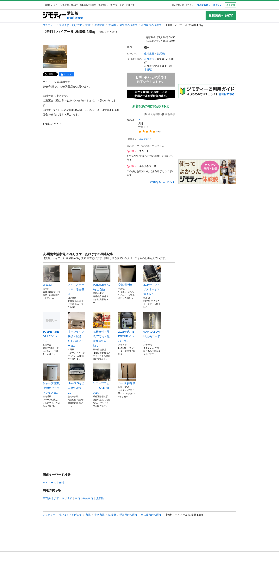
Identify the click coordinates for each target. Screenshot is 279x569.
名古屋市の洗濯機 (151, 25)
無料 (61, 482)
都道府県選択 (75, 18)
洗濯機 (112, 25)
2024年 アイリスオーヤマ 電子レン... (152, 280)
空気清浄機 (127, 275)
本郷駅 (148, 69)
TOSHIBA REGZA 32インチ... (51, 327)
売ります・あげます (70, 25)
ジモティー (49, 25)
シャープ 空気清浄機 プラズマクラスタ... (51, 378)
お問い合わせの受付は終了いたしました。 (150, 79)
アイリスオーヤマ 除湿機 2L (76, 280)
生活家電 (99, 25)
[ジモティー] (54, 15)
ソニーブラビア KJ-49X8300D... (101, 378)
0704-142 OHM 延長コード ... (152, 327)
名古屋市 (149, 59)
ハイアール (49, 482)
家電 (87, 25)
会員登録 (230, 5)
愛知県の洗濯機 (128, 25)
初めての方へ (203, 5)
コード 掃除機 (127, 374)
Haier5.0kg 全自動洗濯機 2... (76, 378)
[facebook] (66, 74)
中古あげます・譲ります (57, 498)
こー (140, 120)
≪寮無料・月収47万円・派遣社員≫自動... (101, 329)
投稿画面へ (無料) (221, 15)
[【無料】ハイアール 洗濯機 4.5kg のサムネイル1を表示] (55, 56)
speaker (51, 275)
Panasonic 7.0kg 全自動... (101, 278)
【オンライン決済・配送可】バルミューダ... (76, 329)
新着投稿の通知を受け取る (151, 106)
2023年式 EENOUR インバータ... (127, 327)
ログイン (217, 5)
